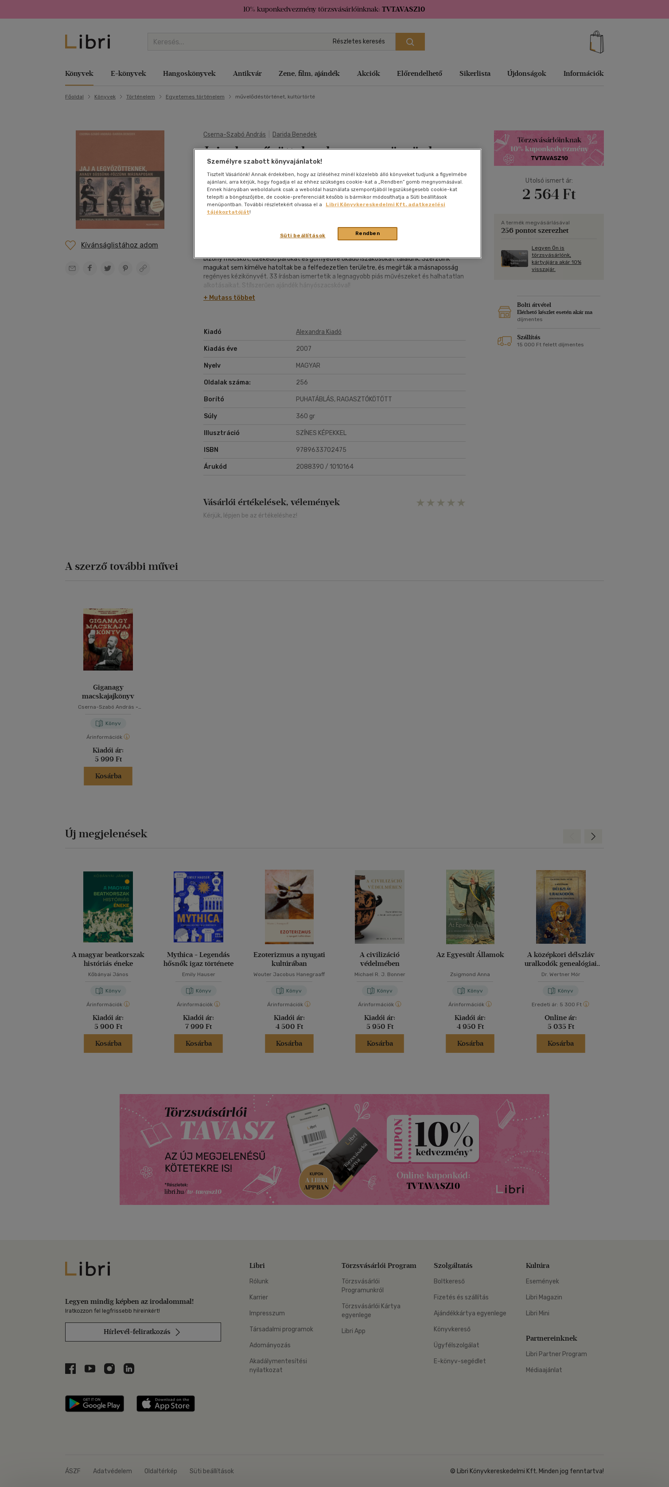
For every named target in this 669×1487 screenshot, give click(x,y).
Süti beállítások (303, 235)
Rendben (367, 233)
